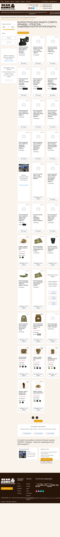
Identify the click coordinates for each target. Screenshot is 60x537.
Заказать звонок (54, 8)
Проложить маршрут (8, 61)
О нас (2, 1)
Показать (9, 38)
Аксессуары (29, 493)
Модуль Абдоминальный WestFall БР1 (52, 359)
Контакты (28, 1)
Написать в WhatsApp (46, 462)
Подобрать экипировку (23, 33)
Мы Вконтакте (6, 81)
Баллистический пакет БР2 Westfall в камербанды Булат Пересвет (52, 82)
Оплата (12, 1)
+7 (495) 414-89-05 (54, 5)
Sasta (27, 491)
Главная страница (4, 17)
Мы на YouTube (9, 81)
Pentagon (28, 486)
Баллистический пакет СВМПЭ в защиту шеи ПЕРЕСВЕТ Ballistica (52, 218)
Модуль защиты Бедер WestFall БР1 (23, 248)
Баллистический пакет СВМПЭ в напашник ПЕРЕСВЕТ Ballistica (23, 145)
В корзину (24, 63)
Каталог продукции (12, 17)
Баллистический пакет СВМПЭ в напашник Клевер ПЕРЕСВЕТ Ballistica (38, 113)
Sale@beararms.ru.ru (49, 484)
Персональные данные (11, 502)
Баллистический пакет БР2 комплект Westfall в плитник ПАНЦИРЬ (23, 82)
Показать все (38, 421)
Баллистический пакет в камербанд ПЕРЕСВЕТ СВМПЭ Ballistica (38, 218)
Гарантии (17, 1)
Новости (23, 1)
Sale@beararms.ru (53, 1)
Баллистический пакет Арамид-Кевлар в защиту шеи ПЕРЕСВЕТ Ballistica (52, 145)
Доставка (7, 1)
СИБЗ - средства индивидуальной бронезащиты (26, 17)
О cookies (3, 502)
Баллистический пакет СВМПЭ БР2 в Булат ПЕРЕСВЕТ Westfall (37, 82)
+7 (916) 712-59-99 (40, 5)
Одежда (28, 484)
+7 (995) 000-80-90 (54, 6)
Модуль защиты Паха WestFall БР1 (37, 359)
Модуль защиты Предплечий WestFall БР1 (23, 393)
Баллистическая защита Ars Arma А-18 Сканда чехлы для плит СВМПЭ (38, 50)
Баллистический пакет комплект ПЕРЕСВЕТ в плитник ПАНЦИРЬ (23, 50)
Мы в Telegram (11, 81)
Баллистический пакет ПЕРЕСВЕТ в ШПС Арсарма (53, 326)
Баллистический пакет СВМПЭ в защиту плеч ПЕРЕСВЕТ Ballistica (23, 218)
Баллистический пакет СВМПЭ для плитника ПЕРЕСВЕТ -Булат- (23, 327)
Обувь (27, 488)
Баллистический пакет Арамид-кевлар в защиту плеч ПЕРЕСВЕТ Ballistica (52, 113)
